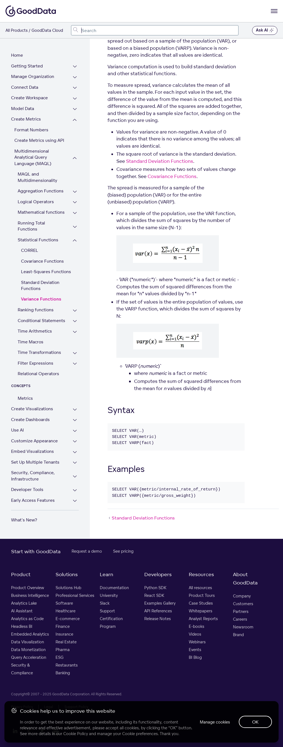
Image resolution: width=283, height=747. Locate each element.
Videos (195, 634)
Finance (63, 626)
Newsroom (243, 627)
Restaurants (67, 665)
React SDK (154, 595)
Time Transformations (39, 352)
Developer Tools (27, 489)
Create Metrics (26, 119)
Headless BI (21, 626)
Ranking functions (36, 309)
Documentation (114, 587)
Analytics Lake (24, 603)
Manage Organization (32, 76)
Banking (63, 672)
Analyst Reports (203, 618)
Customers (243, 603)
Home (17, 55)
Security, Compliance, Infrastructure (33, 476)
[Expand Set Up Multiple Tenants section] (75, 463)
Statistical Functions (38, 239)
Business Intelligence (30, 595)
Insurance (64, 634)
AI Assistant (22, 610)
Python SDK (155, 587)
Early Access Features (33, 500)
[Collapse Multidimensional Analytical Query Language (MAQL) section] (75, 158)
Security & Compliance (22, 669)
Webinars (197, 641)
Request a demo (87, 551)
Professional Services (75, 595)
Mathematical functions (41, 212)
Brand (238, 634)
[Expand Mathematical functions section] (75, 213)
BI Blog (195, 657)
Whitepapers (200, 610)
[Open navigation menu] (274, 11)
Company (242, 596)
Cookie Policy (75, 733)
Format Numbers (31, 129)
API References (158, 610)
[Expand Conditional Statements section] (75, 321)
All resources (200, 587)
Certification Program (111, 622)
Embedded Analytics (30, 634)
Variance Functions (41, 299)
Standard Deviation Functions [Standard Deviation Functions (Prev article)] (141, 518)
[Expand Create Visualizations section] (75, 409)
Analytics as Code (27, 618)
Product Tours (202, 595)
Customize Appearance (34, 440)
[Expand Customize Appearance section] (75, 441)
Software (64, 603)
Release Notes (157, 618)
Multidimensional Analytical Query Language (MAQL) (32, 157)
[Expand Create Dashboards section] (75, 420)
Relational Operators (38, 373)
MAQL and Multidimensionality (37, 177)
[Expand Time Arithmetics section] (75, 332)
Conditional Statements (41, 320)
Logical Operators (36, 201)
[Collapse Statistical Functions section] (75, 240)
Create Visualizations (32, 408)
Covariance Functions (42, 261)
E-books (196, 626)
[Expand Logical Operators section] (75, 202)
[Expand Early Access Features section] (75, 501)
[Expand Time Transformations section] (75, 353)
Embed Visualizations (32, 451)
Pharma (63, 649)
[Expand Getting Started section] (75, 67)
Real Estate (66, 641)
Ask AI (265, 30)
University (109, 595)
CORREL (29, 250)
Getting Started (27, 66)
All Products (17, 30)
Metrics (25, 398)
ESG (60, 657)
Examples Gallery (159, 603)
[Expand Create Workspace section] (75, 98)
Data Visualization (27, 641)
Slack (104, 603)
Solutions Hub (68, 587)
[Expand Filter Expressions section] (75, 364)
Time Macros (30, 341)
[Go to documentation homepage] (31, 11)
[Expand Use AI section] (75, 431)
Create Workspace (29, 97)
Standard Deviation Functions (40, 285)
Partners (240, 611)
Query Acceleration (28, 657)
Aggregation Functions (41, 191)
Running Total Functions (31, 226)
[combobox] (155, 30)
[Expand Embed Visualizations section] (75, 452)
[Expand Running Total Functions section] (75, 227)
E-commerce (68, 618)
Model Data (22, 108)
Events (195, 649)
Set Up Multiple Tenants (35, 462)
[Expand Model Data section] (75, 109)
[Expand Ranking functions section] (75, 310)
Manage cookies (215, 722)
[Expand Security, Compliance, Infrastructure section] (75, 476)
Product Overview (27, 587)
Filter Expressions (35, 363)
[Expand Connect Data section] (75, 88)
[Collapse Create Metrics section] (75, 120)
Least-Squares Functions (46, 271)
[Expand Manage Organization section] (75, 77)
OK (255, 722)
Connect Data (24, 87)
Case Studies (201, 603)
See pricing (123, 551)
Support (107, 610)
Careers (240, 619)
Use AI (17, 430)
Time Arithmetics (35, 331)
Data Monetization (28, 649)
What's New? (24, 520)
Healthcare (65, 610)
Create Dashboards (30, 419)
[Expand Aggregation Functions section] (75, 192)
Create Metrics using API (39, 140)
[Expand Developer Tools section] (75, 490)
